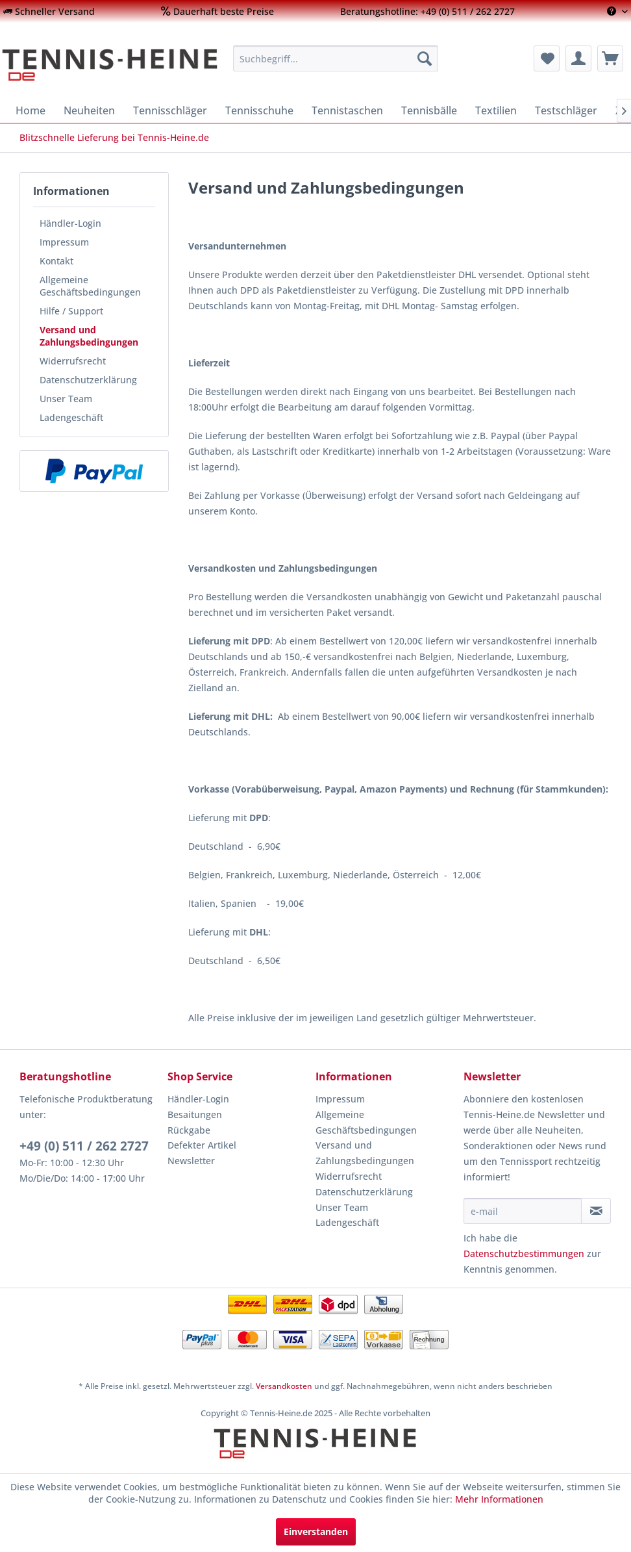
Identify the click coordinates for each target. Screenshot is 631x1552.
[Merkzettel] (547, 58)
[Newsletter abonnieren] (596, 1211)
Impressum (64, 242)
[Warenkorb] (610, 58)
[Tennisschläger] (170, 110)
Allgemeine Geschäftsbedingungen (90, 286)
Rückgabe (188, 1130)
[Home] (30, 110)
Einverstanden (316, 1531)
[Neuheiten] (89, 110)
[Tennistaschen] (347, 110)
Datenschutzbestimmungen (524, 1253)
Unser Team (66, 398)
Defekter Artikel (201, 1145)
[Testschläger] (566, 110)
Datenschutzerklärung (88, 380)
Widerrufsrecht (73, 361)
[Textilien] (496, 110)
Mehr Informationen (499, 1499)
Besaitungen (194, 1114)
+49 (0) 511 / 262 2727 (84, 1146)
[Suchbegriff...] (335, 58)
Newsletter (191, 1160)
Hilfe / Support (71, 311)
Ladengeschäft (71, 417)
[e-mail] (523, 1211)
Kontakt (56, 261)
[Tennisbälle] (429, 110)
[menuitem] (49, 11)
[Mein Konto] (578, 58)
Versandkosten (284, 1386)
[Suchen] (424, 58)
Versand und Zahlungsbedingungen (89, 336)
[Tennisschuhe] (259, 110)
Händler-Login (70, 223)
